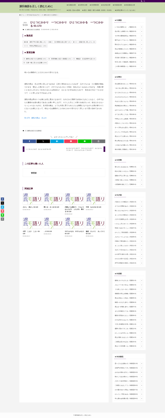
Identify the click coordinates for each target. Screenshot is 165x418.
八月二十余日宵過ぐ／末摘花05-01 (129, 381)
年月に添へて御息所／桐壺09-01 (129, 62)
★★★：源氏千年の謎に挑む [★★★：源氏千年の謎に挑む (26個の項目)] (35, 42)
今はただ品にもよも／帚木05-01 (129, 101)
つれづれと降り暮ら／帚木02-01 (129, 88)
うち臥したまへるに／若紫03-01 (129, 289)
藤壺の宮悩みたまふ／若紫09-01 (129, 315)
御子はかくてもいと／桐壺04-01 (129, 40)
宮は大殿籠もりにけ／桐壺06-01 (129, 48)
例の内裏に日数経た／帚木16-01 (129, 149)
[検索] (144, 1)
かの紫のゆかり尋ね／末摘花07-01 (129, 389)
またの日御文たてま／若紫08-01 (129, 311)
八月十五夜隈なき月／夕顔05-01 (129, 219)
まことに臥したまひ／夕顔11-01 (129, 245)
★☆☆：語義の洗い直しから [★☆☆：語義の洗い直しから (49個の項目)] (84, 42)
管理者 (34, 173)
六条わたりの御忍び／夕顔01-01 (129, 201)
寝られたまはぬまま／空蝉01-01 (129, 166)
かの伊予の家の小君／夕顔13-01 (129, 254)
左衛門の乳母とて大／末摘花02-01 (129, 367)
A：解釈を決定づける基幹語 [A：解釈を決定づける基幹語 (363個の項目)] (35, 59)
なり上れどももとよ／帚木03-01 (129, 92)
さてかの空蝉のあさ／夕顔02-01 (129, 206)
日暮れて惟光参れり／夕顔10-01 (129, 241)
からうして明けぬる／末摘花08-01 (129, 394)
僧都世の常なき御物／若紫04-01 (129, 293)
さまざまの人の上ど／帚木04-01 (129, 97)
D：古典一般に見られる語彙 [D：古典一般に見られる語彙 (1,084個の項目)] (35, 62)
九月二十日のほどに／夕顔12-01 (129, 249)
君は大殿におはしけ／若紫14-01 (129, 337)
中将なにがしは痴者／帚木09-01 (129, 118)
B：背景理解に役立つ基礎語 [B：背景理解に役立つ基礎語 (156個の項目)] (60, 59)
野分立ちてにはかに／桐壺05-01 (129, 44)
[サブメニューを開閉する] (141, 27)
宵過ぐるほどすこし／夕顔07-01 (129, 228)
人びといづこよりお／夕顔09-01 (129, 236)
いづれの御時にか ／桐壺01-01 (129, 27)
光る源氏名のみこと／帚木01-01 (129, 83)
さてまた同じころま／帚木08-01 (129, 114)
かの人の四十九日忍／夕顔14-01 (129, 258)
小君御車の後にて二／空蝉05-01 (129, 184)
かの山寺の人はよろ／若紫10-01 (129, 319)
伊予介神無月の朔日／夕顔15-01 (129, 263)
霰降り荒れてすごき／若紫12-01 (129, 328)
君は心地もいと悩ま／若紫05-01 (129, 298)
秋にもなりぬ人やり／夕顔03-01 (129, 210)
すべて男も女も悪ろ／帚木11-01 (129, 127)
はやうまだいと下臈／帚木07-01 (129, 110)
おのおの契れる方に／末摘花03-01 (129, 372)
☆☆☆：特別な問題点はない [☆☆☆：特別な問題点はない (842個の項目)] (35, 46)
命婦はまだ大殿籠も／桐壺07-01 (129, 53)
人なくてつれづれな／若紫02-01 (129, 284)
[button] (29, 141)
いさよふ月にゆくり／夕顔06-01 (129, 223)
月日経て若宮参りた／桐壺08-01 (129, 57)
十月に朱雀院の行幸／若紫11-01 (129, 324)
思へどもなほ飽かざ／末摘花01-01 (129, 363)
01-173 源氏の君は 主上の (35, 118)
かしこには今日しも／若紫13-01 (129, 332)
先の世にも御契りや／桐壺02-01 (129, 31)
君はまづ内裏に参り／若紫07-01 (129, 306)
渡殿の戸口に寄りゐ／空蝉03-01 (129, 175)
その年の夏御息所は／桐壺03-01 (129, 35)
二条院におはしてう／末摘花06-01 (129, 385)
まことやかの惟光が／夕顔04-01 (129, 214)
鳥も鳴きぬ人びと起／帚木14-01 (129, 140)
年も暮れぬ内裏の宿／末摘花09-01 (129, 398)
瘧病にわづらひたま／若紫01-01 (129, 280)
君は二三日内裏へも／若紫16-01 (129, 346)
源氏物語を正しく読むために (36, 6)
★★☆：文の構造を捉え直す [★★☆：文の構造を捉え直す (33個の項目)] (59, 42)
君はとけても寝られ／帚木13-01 (129, 136)
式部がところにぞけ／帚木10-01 (129, 123)
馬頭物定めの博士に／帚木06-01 (129, 105)
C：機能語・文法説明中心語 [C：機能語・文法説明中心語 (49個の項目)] (84, 59)
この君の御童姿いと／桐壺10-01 (129, 66)
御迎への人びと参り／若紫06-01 (129, 302)
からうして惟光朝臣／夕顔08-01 (129, 232)
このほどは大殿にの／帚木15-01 (129, 145)
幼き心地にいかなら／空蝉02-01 (129, 171)
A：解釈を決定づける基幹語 (32, 29)
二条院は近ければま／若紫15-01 (129, 341)
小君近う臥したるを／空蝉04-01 (129, 180)
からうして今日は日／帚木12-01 (129, 132)
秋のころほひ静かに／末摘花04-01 (129, 376)
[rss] (141, 1)
